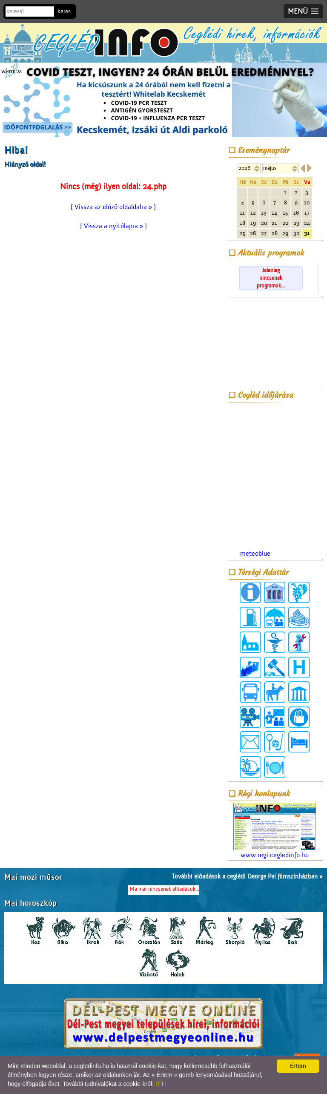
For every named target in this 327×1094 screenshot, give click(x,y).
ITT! (160, 1083)
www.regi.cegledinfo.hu (274, 831)
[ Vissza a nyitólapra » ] (113, 226)
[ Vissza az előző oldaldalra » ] (113, 207)
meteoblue (255, 553)
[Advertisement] (275, 343)
